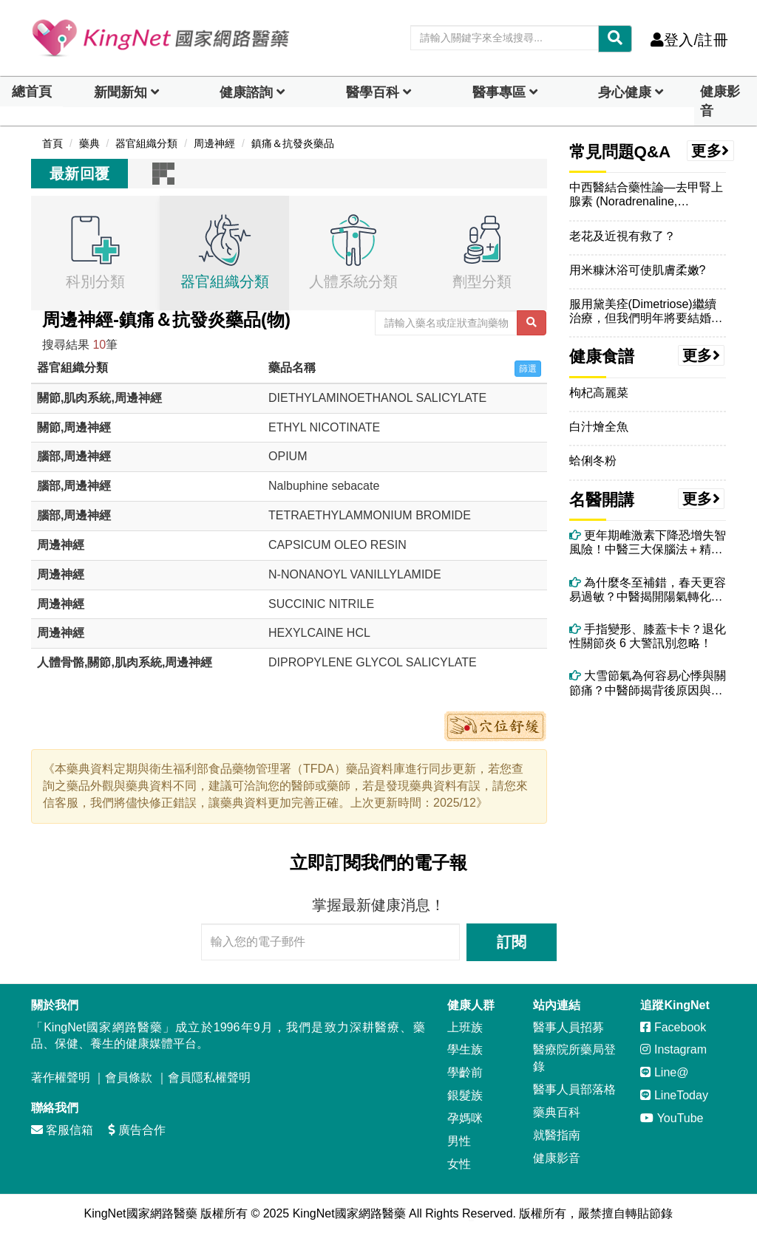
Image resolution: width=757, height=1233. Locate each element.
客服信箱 (62, 1130)
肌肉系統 (87, 398)
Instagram (673, 1049)
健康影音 (720, 101)
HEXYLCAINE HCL (319, 632)
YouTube (671, 1118)
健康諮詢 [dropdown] (246, 92)
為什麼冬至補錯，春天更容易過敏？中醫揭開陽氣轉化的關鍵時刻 (647, 590)
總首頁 (32, 91)
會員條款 (128, 1077)
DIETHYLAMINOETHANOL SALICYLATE (377, 398)
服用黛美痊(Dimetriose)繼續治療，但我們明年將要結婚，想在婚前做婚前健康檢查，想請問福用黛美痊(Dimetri (646, 311)
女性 (459, 1164)
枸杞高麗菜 (598, 392)
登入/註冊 (689, 40)
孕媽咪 (465, 1118)
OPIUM (287, 456)
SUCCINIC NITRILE (321, 604)
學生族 (465, 1049)
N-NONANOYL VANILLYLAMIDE (354, 574)
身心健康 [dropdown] (624, 92)
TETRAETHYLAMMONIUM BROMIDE (369, 515)
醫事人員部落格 (574, 1089)
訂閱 (511, 942)
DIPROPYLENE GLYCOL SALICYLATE (372, 662)
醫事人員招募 (568, 1027)
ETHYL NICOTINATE (324, 427)
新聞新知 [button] (120, 92)
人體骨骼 (60, 662)
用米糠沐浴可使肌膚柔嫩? (637, 270)
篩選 (528, 368)
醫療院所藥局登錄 (574, 1058)
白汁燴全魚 (598, 426)
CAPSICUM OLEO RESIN (337, 545)
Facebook (673, 1027)
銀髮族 (465, 1095)
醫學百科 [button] (372, 92)
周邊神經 (138, 398)
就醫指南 (556, 1135)
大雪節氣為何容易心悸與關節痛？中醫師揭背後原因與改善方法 (647, 683)
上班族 (465, 1027)
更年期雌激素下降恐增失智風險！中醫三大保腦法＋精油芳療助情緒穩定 (647, 542)
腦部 (49, 456)
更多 (710, 151)
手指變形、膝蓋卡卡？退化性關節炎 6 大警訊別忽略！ (647, 636)
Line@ (664, 1072)
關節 (49, 398)
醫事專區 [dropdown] (499, 92)
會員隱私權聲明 (209, 1077)
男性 (459, 1141)
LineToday (673, 1095)
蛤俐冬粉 (593, 460)
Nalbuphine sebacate (323, 485)
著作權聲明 (60, 1077)
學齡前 (465, 1072)
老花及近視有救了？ (622, 236)
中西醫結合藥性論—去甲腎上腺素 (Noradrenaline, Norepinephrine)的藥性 (646, 194)
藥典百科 (556, 1112)
